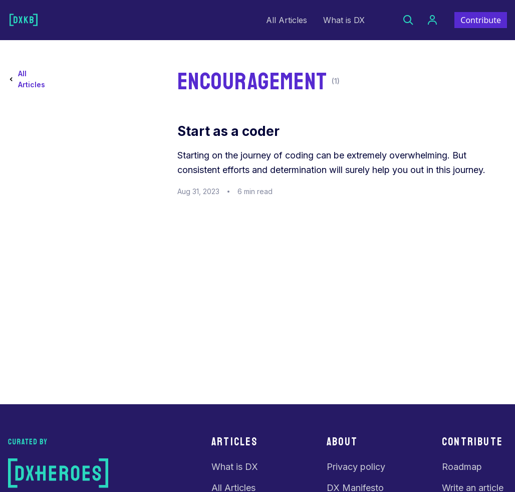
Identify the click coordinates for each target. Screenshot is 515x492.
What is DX (344, 20)
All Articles (286, 20)
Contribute (480, 20)
